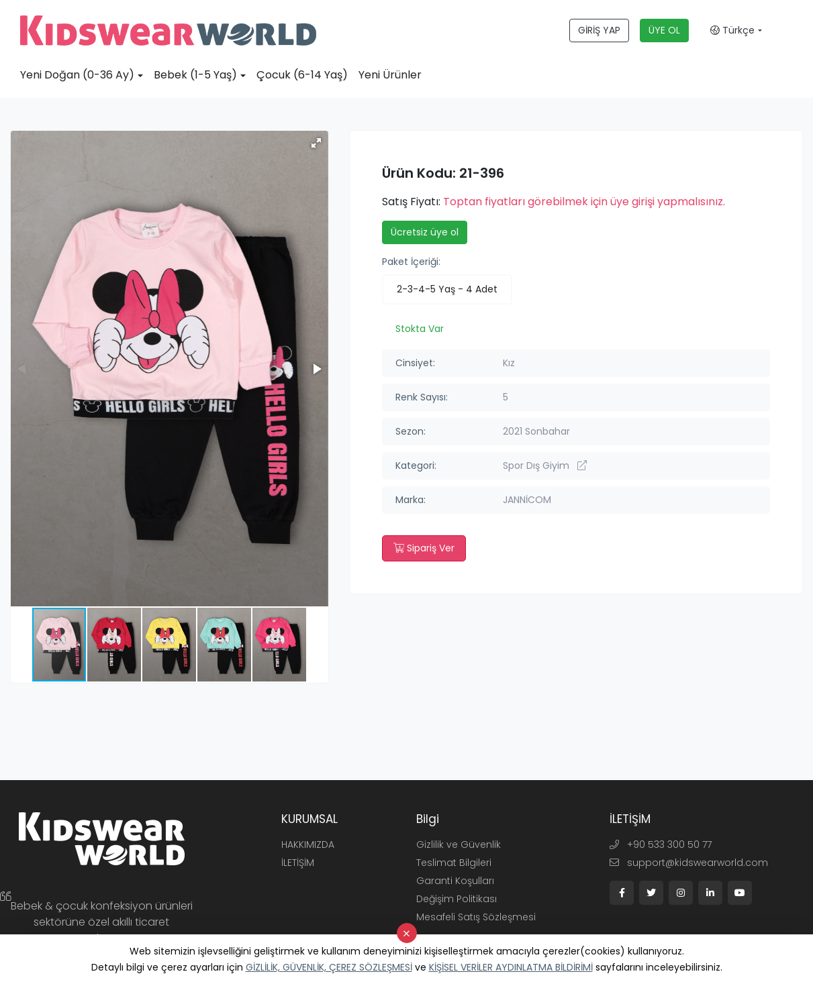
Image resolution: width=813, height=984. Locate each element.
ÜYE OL (664, 30)
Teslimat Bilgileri (453, 862)
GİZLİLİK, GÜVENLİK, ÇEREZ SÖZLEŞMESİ (329, 967)
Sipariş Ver (424, 548)
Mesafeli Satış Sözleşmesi (476, 917)
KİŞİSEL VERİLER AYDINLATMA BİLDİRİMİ (511, 967)
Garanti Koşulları (455, 880)
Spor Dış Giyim (545, 465)
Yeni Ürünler (390, 75)
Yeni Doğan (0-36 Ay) (77, 75)
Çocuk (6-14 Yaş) (302, 75)
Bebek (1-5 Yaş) (195, 75)
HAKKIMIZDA (307, 844)
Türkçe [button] (732, 30)
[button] (316, 143)
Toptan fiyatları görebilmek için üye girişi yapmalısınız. (584, 201)
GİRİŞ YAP (599, 30)
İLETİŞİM (297, 862)
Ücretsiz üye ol (425, 232)
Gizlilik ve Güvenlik (458, 844)
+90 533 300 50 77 (661, 844)
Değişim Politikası (456, 899)
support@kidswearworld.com (689, 862)
